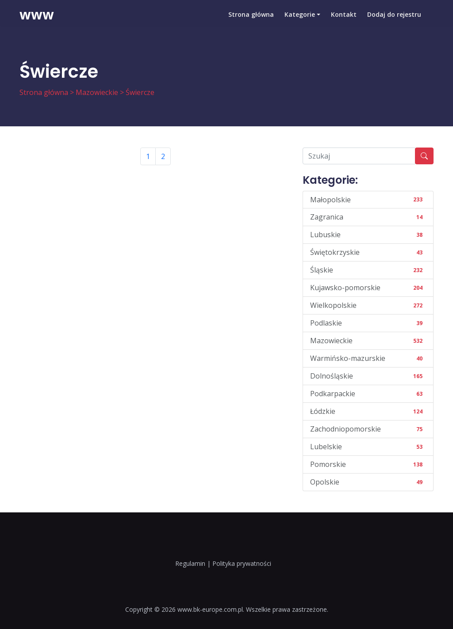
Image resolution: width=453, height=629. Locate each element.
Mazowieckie (97, 92)
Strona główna (251, 19)
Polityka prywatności (241, 563)
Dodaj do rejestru (394, 19)
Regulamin (190, 563)
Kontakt (344, 19)
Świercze (140, 92)
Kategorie (299, 19)
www (36, 20)
